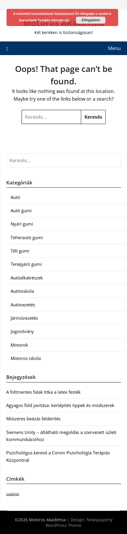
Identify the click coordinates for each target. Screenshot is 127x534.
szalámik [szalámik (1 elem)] (12, 494)
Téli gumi (20, 251)
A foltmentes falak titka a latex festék (43, 392)
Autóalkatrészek (27, 278)
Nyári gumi (22, 224)
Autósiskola (22, 291)
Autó (15, 197)
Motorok (19, 345)
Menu (114, 48)
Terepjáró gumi (26, 264)
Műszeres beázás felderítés (33, 419)
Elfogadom (91, 20)
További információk (53, 20)
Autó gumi (21, 210)
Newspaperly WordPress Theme (79, 522)
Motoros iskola (26, 358)
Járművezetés (24, 318)
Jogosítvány (22, 331)
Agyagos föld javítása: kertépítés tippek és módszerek (60, 405)
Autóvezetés (23, 305)
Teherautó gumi (27, 237)
